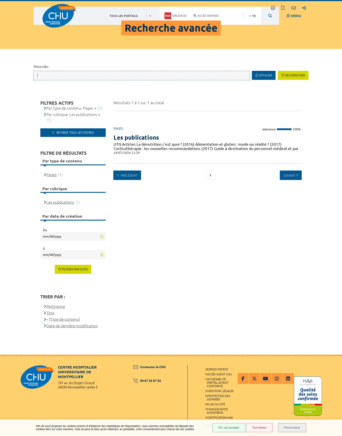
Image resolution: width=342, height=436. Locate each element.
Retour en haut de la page (334, 363)
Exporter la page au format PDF (283, 8)
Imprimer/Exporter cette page (273, 8)
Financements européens (217, 411)
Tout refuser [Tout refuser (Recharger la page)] (259, 427)
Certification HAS (220, 417)
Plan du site (216, 404)
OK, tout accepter (228, 427)
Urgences (175, 16)
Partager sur (304, 8)
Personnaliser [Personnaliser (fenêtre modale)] (292, 427)
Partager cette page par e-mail (294, 8)
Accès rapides (206, 15)
